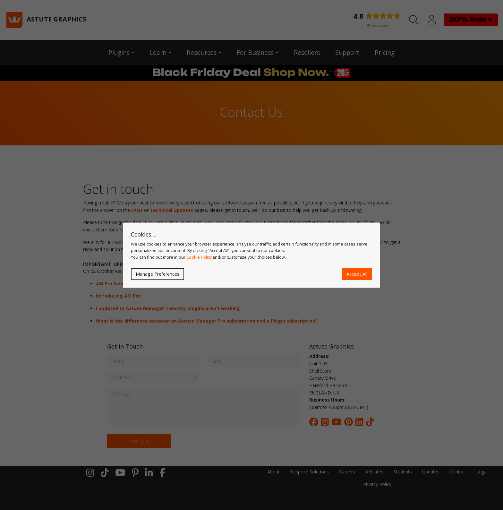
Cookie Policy (199, 257)
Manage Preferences (157, 274)
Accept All (356, 274)
